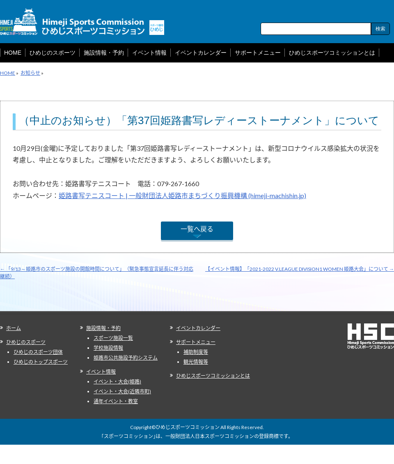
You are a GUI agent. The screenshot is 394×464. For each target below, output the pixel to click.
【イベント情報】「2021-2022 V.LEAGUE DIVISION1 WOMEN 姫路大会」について (299, 269)
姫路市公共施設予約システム (126, 358)
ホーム (13, 328)
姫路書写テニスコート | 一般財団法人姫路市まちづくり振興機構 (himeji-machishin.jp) (182, 195)
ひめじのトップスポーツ (41, 362)
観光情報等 (195, 362)
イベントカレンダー (198, 328)
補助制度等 (195, 352)
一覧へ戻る (197, 229)
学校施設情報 (108, 348)
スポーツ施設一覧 (113, 338)
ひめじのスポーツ (26, 342)
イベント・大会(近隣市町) (122, 391)
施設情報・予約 (103, 328)
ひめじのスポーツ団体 (38, 352)
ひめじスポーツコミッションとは (213, 376)
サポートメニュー (195, 342)
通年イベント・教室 (116, 401)
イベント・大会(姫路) (117, 382)
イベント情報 (101, 372)
